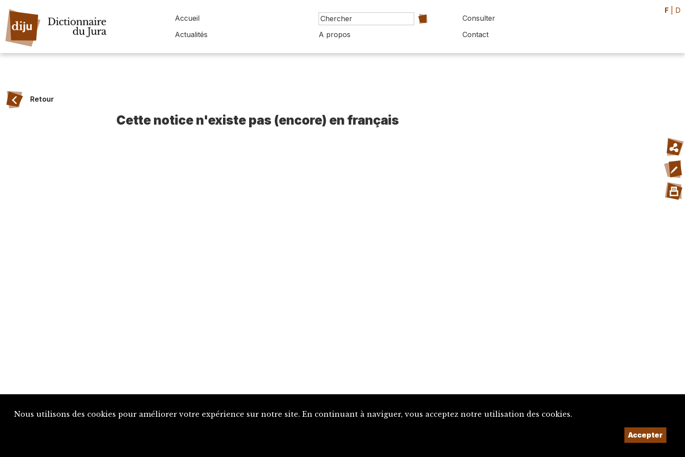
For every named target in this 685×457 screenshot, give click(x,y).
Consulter (478, 18)
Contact (475, 34)
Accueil (187, 18)
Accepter (645, 434)
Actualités (191, 34)
